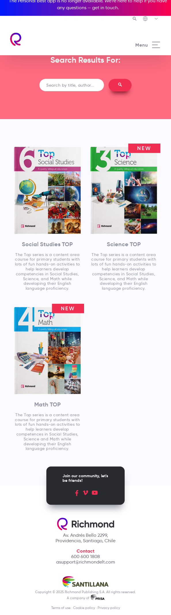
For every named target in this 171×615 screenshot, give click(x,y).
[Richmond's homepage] (47, 39)
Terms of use (61, 608)
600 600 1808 (85, 556)
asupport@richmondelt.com (85, 562)
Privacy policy (109, 608)
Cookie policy (84, 608)
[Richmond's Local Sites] (151, 19)
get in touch (105, 7)
